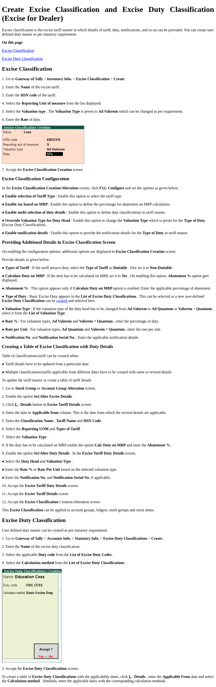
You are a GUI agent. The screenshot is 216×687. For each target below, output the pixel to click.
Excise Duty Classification (22, 59)
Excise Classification (18, 50)
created (62, 301)
